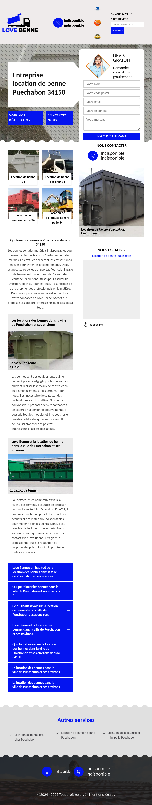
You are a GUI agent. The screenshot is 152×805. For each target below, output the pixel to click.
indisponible (74, 20)
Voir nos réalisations (21, 118)
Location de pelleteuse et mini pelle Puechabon (124, 735)
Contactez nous (57, 118)
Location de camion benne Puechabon (78, 735)
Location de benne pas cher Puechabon (29, 737)
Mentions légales (102, 794)
